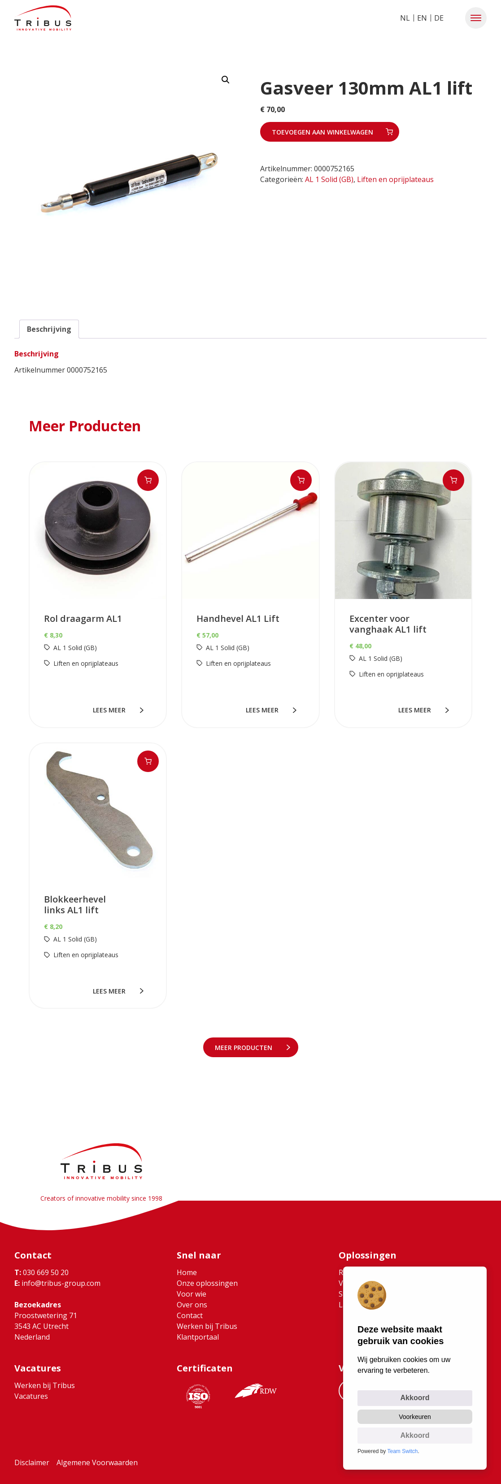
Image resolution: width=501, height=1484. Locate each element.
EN (422, 18)
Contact (190, 1315)
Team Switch (403, 1451)
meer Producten (245, 1047)
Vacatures (31, 1396)
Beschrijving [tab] (49, 329)
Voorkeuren (415, 1416)
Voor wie (191, 1294)
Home (187, 1272)
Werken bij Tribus (207, 1326)
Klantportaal (198, 1337)
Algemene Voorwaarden (97, 1462)
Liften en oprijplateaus (395, 179)
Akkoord (415, 1398)
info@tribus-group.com (57, 1283)
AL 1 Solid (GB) (329, 179)
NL (405, 18)
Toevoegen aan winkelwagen (322, 132)
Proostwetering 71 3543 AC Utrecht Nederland (45, 1326)
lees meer (111, 710)
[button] (476, 18)
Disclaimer (31, 1462)
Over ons (192, 1305)
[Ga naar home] (42, 17)
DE (439, 18)
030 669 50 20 (41, 1272)
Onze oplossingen (207, 1283)
